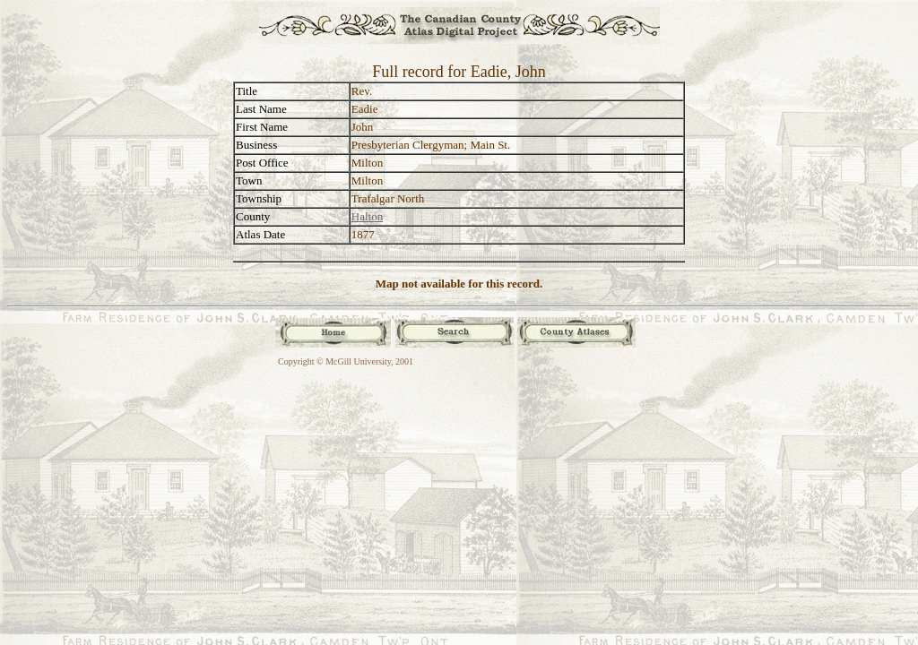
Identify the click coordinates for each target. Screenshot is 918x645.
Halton (367, 216)
